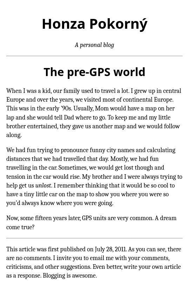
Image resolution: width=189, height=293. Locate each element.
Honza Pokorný (94, 23)
